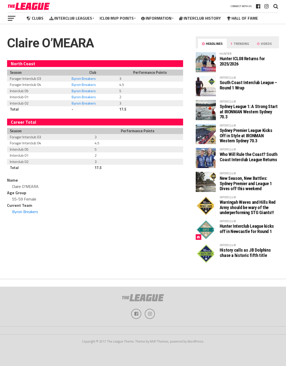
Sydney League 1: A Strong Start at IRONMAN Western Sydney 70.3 (249, 111)
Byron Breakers (84, 78)
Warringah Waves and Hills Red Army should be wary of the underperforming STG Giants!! (247, 207)
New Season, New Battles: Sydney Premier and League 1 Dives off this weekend (246, 183)
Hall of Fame (242, 18)
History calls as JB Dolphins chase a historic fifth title (245, 252)
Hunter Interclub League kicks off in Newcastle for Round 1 (247, 228)
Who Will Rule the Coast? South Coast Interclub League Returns (248, 157)
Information (156, 18)
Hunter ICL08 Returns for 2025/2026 (242, 61)
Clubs (34, 18)
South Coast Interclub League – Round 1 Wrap (248, 85)
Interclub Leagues (70, 18)
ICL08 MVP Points (117, 18)
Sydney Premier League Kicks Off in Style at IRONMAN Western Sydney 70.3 (246, 135)
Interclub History (200, 18)
